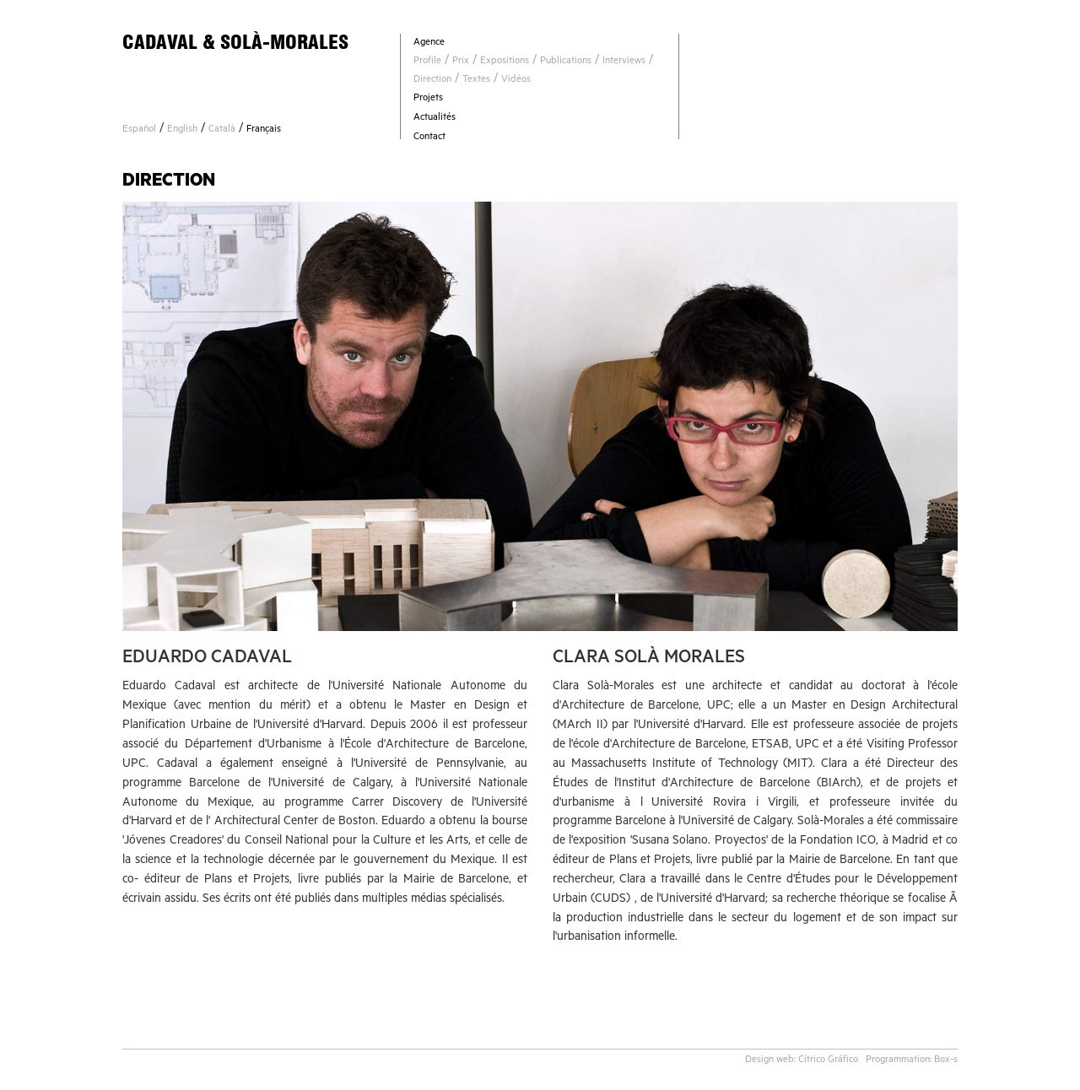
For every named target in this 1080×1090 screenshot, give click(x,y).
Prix (460, 62)
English (182, 130)
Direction (432, 80)
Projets (428, 99)
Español (139, 130)
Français (263, 130)
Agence (429, 43)
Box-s (946, 1060)
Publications (565, 62)
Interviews (623, 62)
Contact (429, 137)
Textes (476, 80)
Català (221, 130)
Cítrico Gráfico (828, 1060)
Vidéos (516, 80)
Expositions (504, 62)
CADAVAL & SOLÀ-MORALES (235, 41)
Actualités (434, 118)
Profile (427, 62)
